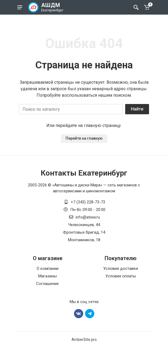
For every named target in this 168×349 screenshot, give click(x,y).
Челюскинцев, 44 (84, 224)
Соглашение (47, 283)
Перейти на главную (84, 138)
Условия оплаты (120, 276)
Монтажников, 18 (84, 239)
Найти (137, 109)
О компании (48, 268)
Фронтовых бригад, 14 (84, 232)
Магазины (47, 276)
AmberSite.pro (84, 339)
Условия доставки (120, 268)
